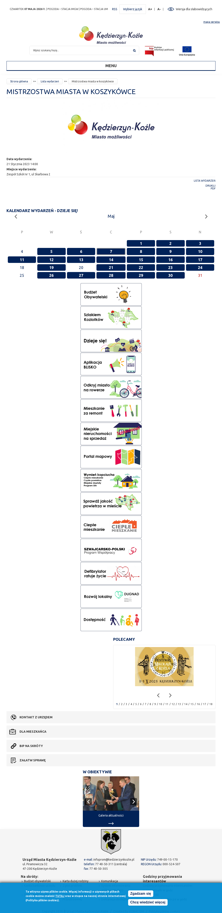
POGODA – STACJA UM (94, 9)
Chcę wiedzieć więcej (147, 902)
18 (210, 704)
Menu (111, 65)
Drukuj (210, 185)
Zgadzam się (140, 893)
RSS (114, 9)
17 (200, 259)
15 (141, 259)
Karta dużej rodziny (75, 881)
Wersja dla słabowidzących (194, 9)
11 (22, 259)
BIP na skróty (31, 746)
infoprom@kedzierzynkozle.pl (113, 859)
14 (111, 259)
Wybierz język (132, 9)
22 (141, 267)
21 (111, 267)
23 (170, 267)
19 (51, 267)
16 (170, 259)
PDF (213, 188)
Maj (111, 216)
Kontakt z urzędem (36, 717)
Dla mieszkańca (33, 731)
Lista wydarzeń (50, 81)
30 (170, 275)
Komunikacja (109, 881)
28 (111, 275)
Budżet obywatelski (37, 881)
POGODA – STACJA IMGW (62, 9)
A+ (150, 9)
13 (81, 259)
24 (200, 267)
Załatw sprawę (33, 760)
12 (51, 259)
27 (81, 275)
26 (51, 275)
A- (159, 9)
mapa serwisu (211, 21)
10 (200, 251)
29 (141, 275)
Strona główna (19, 81)
